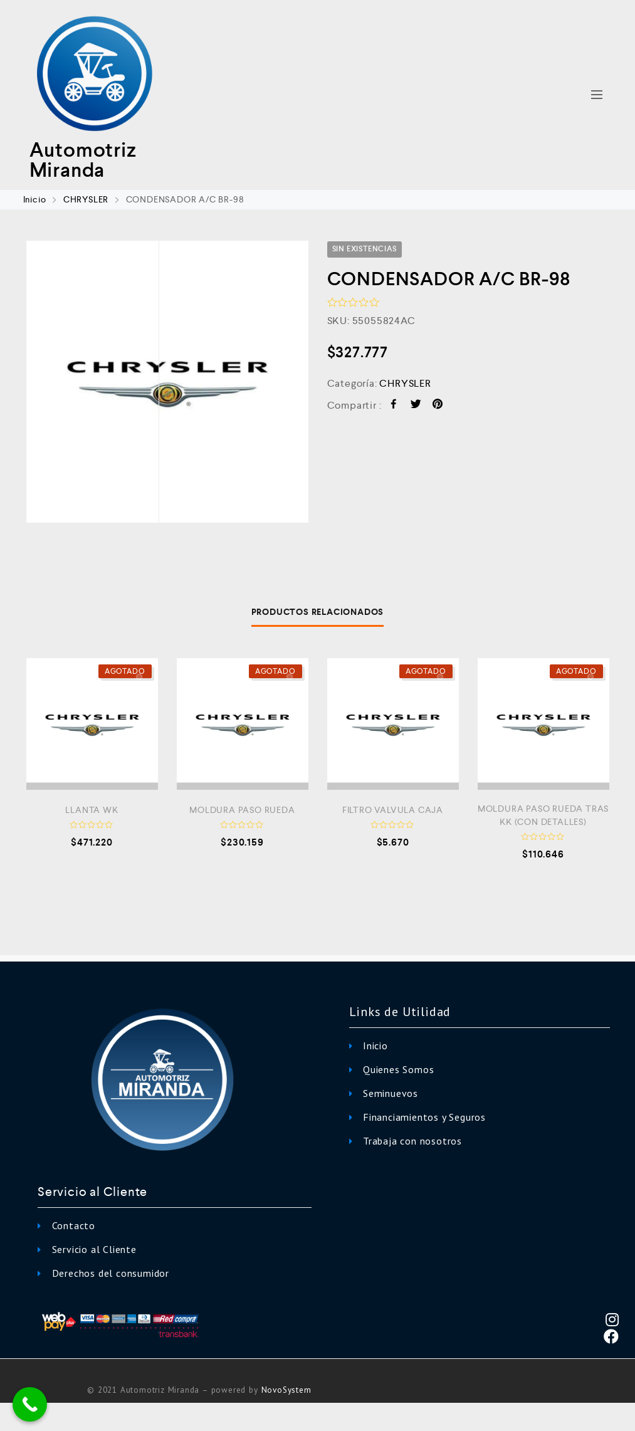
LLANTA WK (91, 809)
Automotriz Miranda (83, 160)
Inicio (34, 199)
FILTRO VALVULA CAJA (392, 809)
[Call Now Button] (30, 1404)
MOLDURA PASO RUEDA (242, 809)
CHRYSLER (85, 199)
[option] (167, 382)
